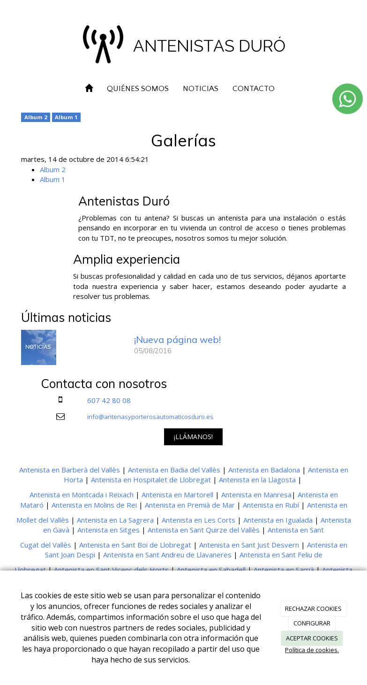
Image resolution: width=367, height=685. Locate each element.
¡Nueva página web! (177, 339)
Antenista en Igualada (278, 520)
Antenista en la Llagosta (257, 479)
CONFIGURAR (311, 623)
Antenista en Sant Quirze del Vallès (204, 529)
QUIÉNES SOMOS (138, 88)
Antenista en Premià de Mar (190, 505)
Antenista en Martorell (177, 494)
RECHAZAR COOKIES (313, 608)
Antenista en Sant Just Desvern (249, 544)
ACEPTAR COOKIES (312, 638)
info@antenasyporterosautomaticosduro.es (150, 416)
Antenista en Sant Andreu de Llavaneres (167, 554)
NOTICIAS (200, 88)
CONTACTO (253, 88)
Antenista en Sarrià (284, 569)
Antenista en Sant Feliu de (281, 554)
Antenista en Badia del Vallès (174, 469)
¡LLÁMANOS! (193, 436)
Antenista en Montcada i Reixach (82, 494)
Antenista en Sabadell (211, 569)
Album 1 (66, 117)
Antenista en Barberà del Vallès (69, 469)
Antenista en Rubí (271, 505)
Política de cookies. (312, 650)
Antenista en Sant (296, 529)
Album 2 (35, 117)
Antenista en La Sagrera (115, 520)
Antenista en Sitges (108, 529)
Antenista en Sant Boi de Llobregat (135, 544)
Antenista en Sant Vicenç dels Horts (111, 569)
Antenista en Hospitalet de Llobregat (151, 479)
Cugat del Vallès (45, 544)
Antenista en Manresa (256, 494)
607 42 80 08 (109, 400)
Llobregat (30, 569)
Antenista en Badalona (264, 469)
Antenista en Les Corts (198, 520)
